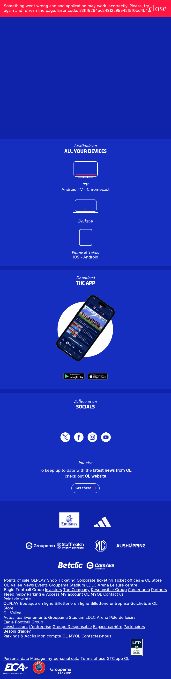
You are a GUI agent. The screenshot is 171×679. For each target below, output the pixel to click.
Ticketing (66, 580)
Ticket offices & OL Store (138, 580)
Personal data (16, 659)
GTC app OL (118, 659)
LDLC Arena (97, 585)
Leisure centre (123, 585)
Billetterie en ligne (72, 604)
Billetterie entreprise (109, 604)
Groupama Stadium (67, 585)
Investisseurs (15, 627)
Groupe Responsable (72, 627)
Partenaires (134, 627)
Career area (139, 590)
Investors (53, 590)
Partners (159, 590)
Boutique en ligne (36, 604)
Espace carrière (107, 627)
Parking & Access (43, 594)
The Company (76, 590)
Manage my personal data (54, 659)
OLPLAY (38, 580)
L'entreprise (40, 627)
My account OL (75, 594)
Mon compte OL (52, 636)
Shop (52, 580)
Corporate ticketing (95, 580)
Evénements (35, 618)
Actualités (12, 618)
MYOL (96, 594)
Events (41, 585)
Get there (83, 488)
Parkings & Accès (19, 636)
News (28, 585)
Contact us (113, 594)
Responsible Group (109, 590)
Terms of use (93, 659)
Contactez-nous (96, 636)
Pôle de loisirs (122, 618)
